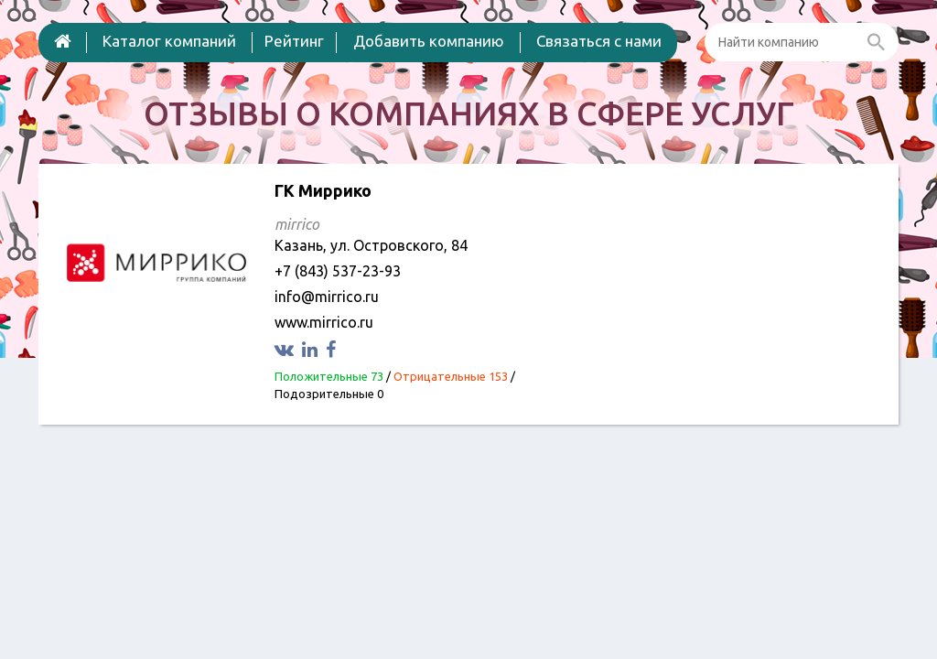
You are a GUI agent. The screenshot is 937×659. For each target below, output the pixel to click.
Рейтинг (294, 40)
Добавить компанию (428, 40)
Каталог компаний (169, 40)
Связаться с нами (599, 40)
